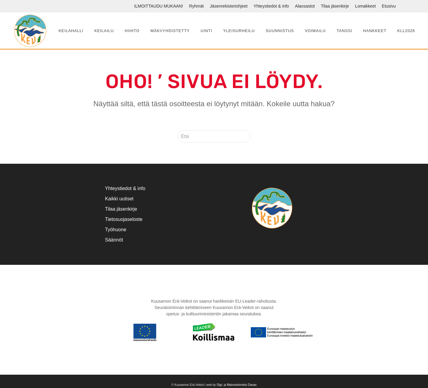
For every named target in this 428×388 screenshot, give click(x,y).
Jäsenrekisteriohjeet (229, 6)
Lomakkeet (365, 6)
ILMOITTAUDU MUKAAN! (158, 6)
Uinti (206, 30)
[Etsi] (214, 136)
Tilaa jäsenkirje (335, 6)
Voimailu (315, 30)
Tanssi (344, 30)
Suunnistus (280, 30)
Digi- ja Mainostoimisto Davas (237, 384)
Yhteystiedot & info (271, 6)
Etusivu (389, 6)
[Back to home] (30, 30)
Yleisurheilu (239, 30)
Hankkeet (375, 30)
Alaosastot (305, 6)
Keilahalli (71, 30)
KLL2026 (406, 30)
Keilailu (104, 30)
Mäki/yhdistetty (170, 30)
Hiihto (132, 30)
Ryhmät (196, 6)
